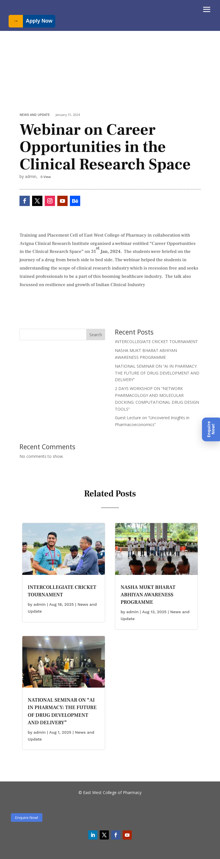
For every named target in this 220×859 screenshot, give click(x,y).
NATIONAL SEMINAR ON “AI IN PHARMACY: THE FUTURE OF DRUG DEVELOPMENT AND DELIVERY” (157, 373)
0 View (45, 177)
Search (95, 334)
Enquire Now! (26, 817)
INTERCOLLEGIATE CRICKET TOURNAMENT (156, 341)
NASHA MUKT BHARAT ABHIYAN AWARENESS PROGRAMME (148, 594)
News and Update (34, 115)
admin (40, 604)
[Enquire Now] (211, 429)
